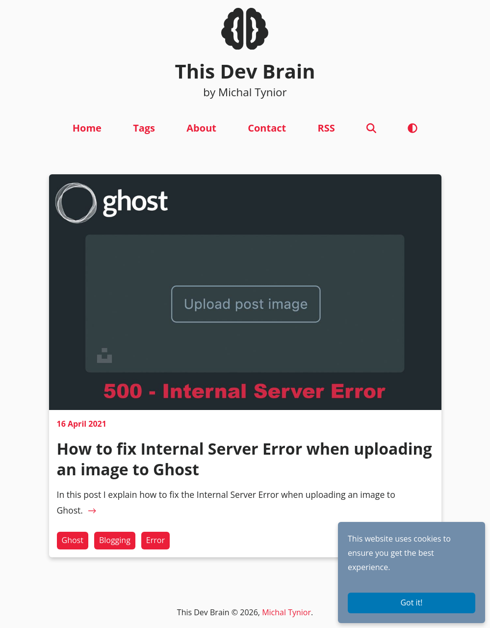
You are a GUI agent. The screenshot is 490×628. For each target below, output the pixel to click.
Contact (267, 128)
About (201, 128)
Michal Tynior (286, 612)
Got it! (411, 602)
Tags (144, 128)
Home (87, 128)
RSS (326, 128)
